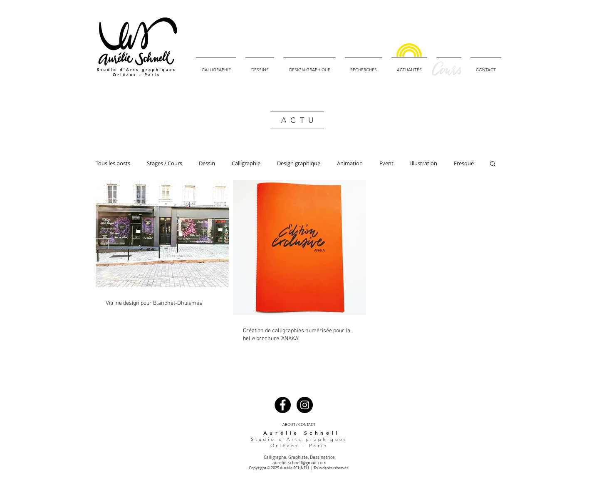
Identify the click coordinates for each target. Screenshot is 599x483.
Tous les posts (113, 163)
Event (386, 163)
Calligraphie (246, 163)
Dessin (207, 163)
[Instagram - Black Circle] (305, 405)
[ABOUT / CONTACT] (298, 425)
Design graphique (298, 163)
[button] (493, 164)
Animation (350, 163)
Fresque (464, 163)
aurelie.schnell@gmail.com (299, 463)
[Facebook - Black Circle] (283, 405)
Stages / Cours (164, 163)
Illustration (423, 163)
